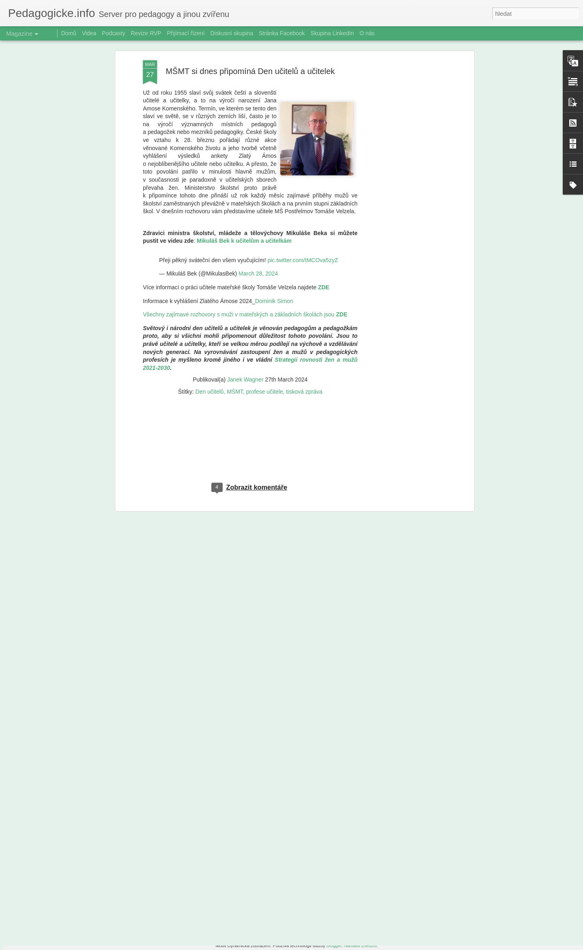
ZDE (323, 181)
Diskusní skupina (231, 33)
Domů (68, 33)
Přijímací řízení (185, 33)
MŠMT (235, 285)
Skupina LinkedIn (332, 33)
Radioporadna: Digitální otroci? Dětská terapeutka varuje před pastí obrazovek (281, 853)
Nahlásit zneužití (360, 945)
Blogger (333, 945)
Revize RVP (146, 33)
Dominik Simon (274, 194)
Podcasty (114, 33)
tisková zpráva (304, 285)
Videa (89, 33)
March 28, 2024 (258, 167)
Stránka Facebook (282, 33)
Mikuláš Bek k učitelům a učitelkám (244, 134)
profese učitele (264, 285)
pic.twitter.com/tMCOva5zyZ (303, 154)
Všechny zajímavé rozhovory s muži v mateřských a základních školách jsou (245, 208)
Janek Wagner (245, 273)
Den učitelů (210, 285)
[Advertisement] (250, 340)
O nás (367, 33)
